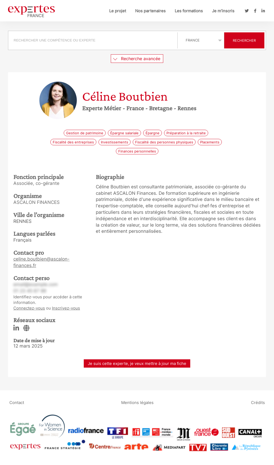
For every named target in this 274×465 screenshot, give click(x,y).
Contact (16, 402)
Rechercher (244, 40)
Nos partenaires (150, 10)
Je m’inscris (223, 10)
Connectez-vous (29, 308)
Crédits (258, 402)
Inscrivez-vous (66, 308)
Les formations (189, 10)
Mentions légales (137, 402)
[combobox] (93, 40)
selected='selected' (201, 40)
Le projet (117, 10)
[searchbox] (92, 40)
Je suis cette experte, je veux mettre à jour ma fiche (137, 363)
